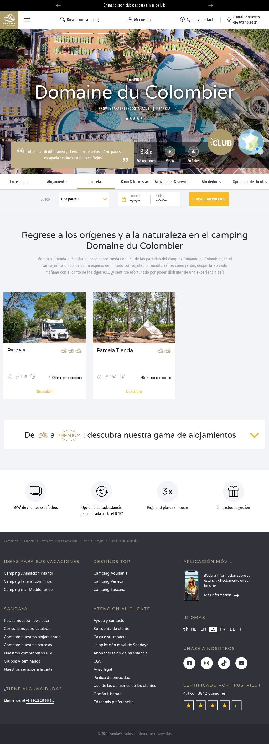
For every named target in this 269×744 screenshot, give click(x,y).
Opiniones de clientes (250, 181)
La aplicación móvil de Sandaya (121, 645)
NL (193, 629)
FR (222, 629)
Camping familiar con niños (28, 581)
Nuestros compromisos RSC (29, 653)
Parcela (16, 351)
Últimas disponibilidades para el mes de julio (135, 5)
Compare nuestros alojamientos (32, 637)
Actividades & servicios (173, 181)
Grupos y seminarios (22, 661)
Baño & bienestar (134, 181)
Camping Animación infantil (28, 573)
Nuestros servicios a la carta (28, 669)
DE (232, 629)
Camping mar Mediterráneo (28, 589)
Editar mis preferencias (113, 702)
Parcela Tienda (115, 351)
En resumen (19, 181)
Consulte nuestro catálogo (27, 629)
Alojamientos (57, 181)
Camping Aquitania (110, 573)
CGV (98, 661)
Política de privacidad (112, 677)
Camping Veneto (108, 581)
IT (241, 629)
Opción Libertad (108, 694)
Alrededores (211, 181)
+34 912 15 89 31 (40, 701)
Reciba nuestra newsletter (26, 620)
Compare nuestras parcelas (28, 645)
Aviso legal (103, 669)
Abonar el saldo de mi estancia (120, 653)
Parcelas (96, 181)
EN (203, 629)
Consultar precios (208, 199)
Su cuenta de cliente (111, 629)
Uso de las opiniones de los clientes (125, 686)
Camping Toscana (109, 589)
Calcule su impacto (110, 637)
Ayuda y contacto (109, 620)
